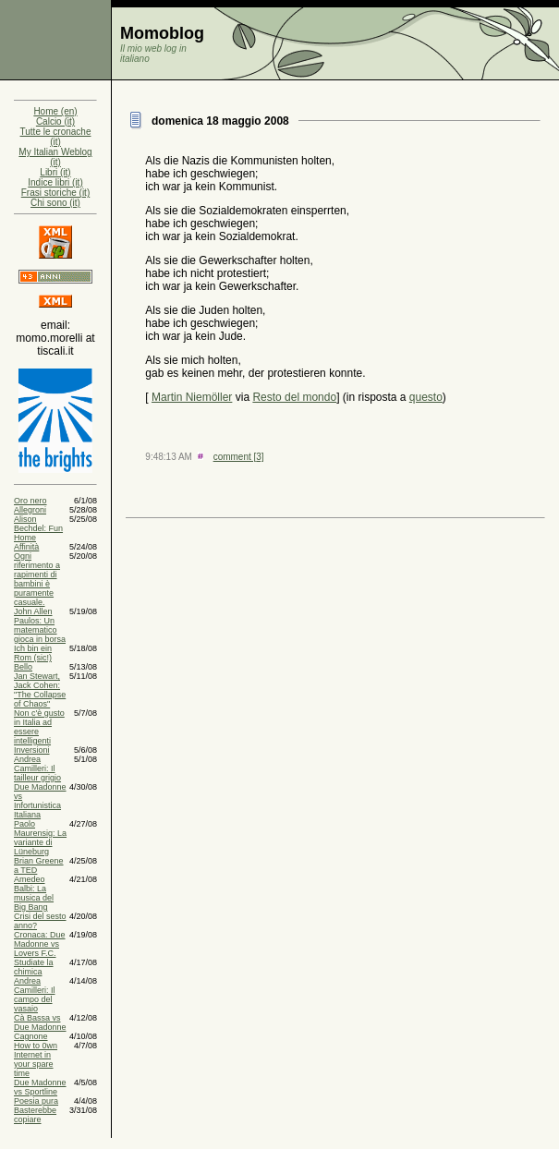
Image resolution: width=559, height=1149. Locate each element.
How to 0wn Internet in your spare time (35, 1059)
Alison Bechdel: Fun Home (38, 528)
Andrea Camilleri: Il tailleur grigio (37, 768)
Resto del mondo (294, 397)
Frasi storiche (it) (55, 192)
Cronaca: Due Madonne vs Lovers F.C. (40, 944)
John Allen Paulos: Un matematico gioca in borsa (40, 625)
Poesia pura (36, 1101)
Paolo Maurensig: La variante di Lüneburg (40, 837)
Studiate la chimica (34, 967)
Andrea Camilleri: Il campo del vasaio (34, 994)
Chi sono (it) (55, 203)
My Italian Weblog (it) (54, 157)
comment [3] (238, 457)
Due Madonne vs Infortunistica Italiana (40, 800)
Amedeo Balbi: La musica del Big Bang (34, 893)
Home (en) (55, 111)
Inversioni (32, 750)
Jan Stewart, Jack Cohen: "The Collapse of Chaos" (40, 689)
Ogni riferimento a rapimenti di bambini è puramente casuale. (37, 579)
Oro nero (30, 500)
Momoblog (162, 33)
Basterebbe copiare (35, 1115)
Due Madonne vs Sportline (40, 1087)
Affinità (26, 546)
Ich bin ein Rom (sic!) (33, 653)
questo (426, 397)
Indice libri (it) (55, 182)
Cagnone (31, 1036)
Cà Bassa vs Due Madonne (40, 1022)
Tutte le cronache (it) (55, 137)
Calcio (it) (55, 121)
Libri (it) (55, 172)
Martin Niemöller (192, 397)
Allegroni (30, 509)
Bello (23, 666)
